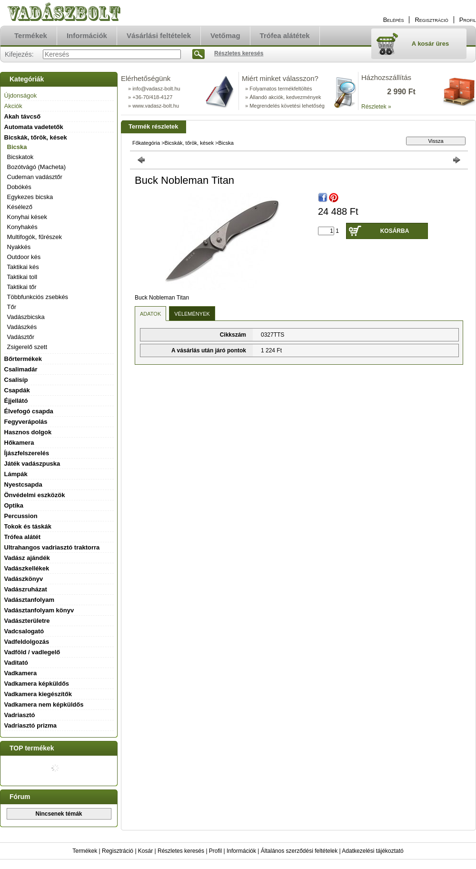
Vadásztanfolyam (29, 599)
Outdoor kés (24, 256)
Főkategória (146, 143)
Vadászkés (22, 326)
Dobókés (19, 186)
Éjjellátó (16, 400)
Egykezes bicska (30, 196)
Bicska (17, 146)
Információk (241, 851)
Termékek (84, 851)
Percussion (21, 515)
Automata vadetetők (33, 126)
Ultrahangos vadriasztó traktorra (52, 547)
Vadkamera (20, 673)
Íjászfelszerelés (27, 453)
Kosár (145, 851)
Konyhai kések (27, 216)
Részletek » (376, 106)
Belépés (393, 19)
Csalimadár (21, 369)
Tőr (12, 306)
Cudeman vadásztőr (34, 176)
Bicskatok (20, 156)
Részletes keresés (181, 851)
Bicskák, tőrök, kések (189, 143)
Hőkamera (19, 442)
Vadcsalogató (24, 631)
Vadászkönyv (23, 578)
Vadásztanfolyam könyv (39, 610)
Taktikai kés (23, 266)
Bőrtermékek (23, 358)
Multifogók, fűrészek (34, 236)
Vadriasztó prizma (30, 725)
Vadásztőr (21, 336)
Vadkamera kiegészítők (38, 694)
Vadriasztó (19, 715)
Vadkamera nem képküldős (44, 704)
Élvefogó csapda (28, 411)
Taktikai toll (22, 276)
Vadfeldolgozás (27, 641)
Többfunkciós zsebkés (38, 296)
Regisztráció (117, 851)
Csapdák (17, 390)
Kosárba (394, 231)
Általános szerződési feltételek (299, 851)
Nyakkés (19, 246)
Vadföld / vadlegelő (32, 652)
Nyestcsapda (23, 484)
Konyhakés (22, 226)
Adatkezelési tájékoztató (372, 851)
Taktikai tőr (22, 286)
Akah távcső (22, 116)
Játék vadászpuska (32, 463)
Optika (13, 505)
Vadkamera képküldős (36, 683)
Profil (215, 851)
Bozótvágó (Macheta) (36, 166)
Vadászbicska (26, 316)
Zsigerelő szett (27, 346)
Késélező (19, 206)
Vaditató (16, 662)
